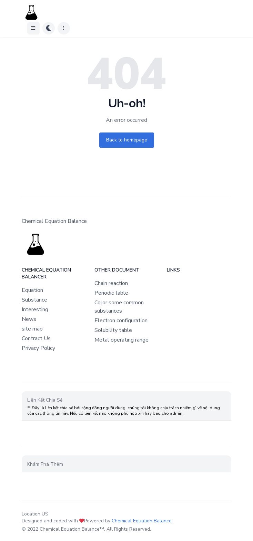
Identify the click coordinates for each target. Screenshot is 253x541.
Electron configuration (121, 320)
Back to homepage (126, 140)
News (29, 319)
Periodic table (111, 293)
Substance (34, 300)
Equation (32, 290)
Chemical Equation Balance (142, 521)
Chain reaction (111, 283)
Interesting (35, 309)
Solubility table (113, 330)
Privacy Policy (38, 348)
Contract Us (36, 338)
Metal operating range (121, 340)
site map (32, 329)
